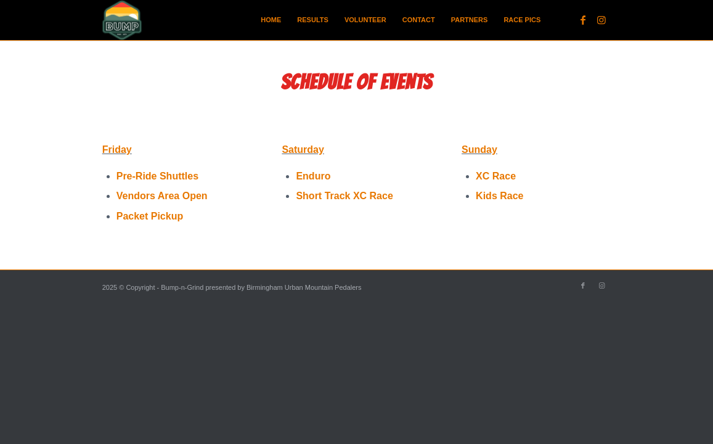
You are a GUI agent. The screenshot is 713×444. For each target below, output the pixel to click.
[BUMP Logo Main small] (122, 20)
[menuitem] (271, 20)
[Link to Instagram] (601, 19)
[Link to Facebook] (583, 19)
